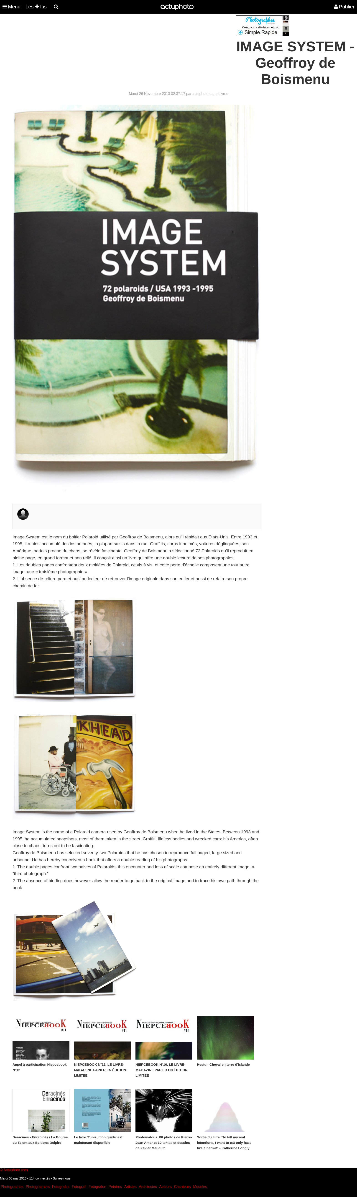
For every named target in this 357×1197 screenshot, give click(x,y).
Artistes (130, 1187)
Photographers (38, 1187)
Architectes (148, 1187)
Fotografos (60, 1187)
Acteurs (165, 1187)
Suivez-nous (61, 1178)
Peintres (115, 1187)
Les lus (36, 7)
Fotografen (97, 1187)
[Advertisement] (151, 47)
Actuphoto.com (15, 1170)
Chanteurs (182, 1187)
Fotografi (79, 1187)
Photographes (12, 1187)
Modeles (200, 1187)
